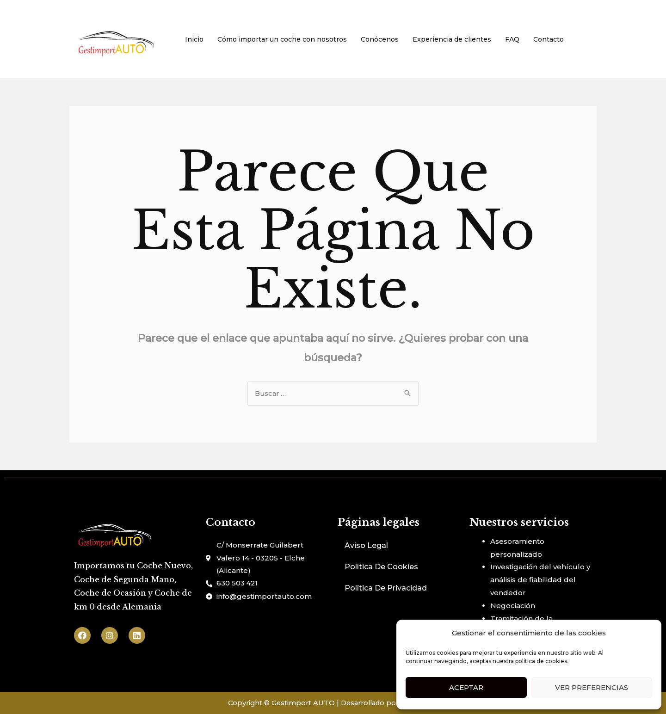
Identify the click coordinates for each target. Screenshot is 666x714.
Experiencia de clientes (452, 39)
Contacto (548, 39)
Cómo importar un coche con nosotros (282, 39)
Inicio (194, 39)
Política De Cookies (381, 567)
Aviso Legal (366, 546)
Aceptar (466, 687)
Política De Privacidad (386, 588)
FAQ (512, 39)
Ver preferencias (591, 687)
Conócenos (380, 39)
